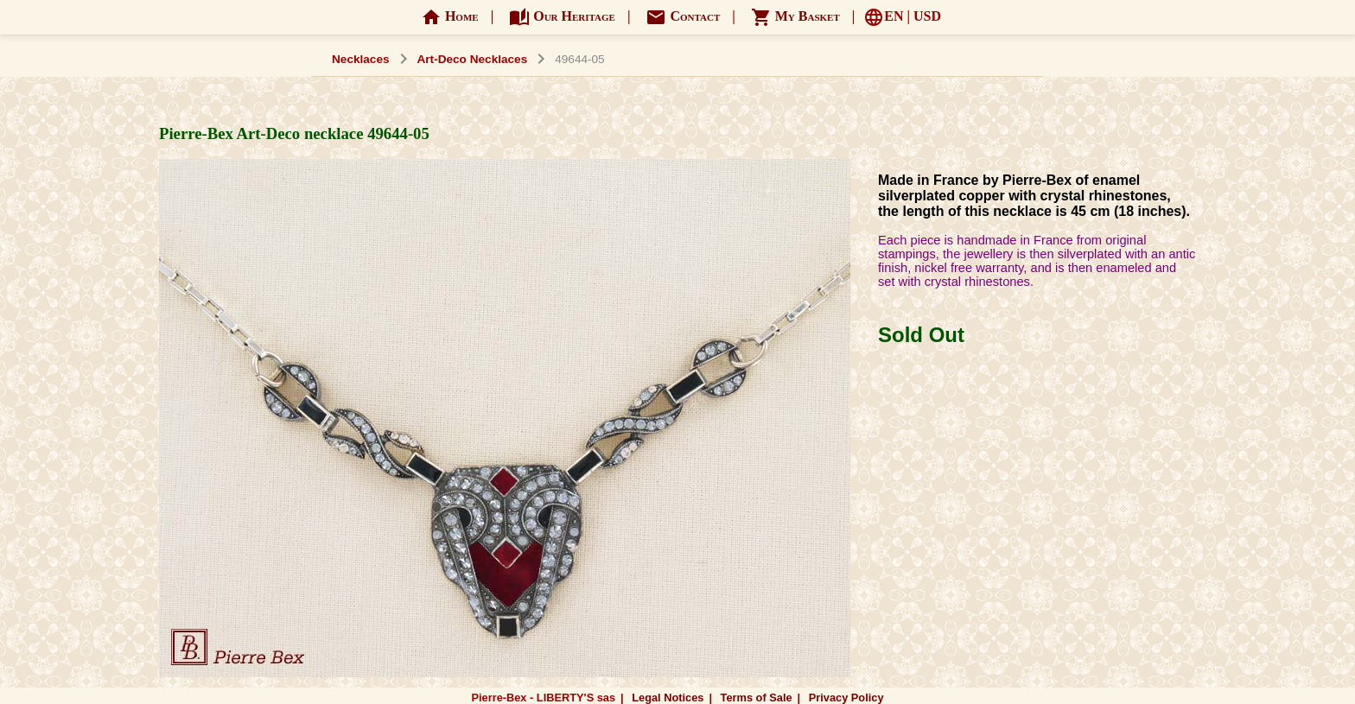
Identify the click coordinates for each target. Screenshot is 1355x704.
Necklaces (361, 59)
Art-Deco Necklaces (472, 59)
